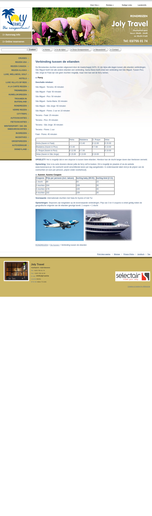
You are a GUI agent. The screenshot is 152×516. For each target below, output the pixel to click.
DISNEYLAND (20, 149)
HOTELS (23, 78)
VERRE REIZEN (20, 110)
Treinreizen (20, 90)
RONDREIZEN (20, 106)
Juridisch (140, 254)
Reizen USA (21, 62)
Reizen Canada (19, 66)
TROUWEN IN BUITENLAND (20, 100)
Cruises (22, 58)
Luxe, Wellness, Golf (15, 74)
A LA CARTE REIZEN (17, 86)
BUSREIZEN (21, 133)
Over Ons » (94, 5)
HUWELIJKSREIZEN (18, 94)
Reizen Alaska (19, 70)
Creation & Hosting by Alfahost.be (139, 286)
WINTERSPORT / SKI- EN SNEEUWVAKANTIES (15, 127)
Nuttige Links (127, 5)
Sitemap (117, 254)
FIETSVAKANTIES (19, 122)
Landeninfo (142, 5)
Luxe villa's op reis (16, 82)
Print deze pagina (103, 254)
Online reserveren (14, 41)
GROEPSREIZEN (19, 141)
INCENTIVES (21, 137)
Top (148, 254)
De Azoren (55, 245)
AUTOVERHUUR (19, 145)
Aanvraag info (12, 34)
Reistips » (110, 5)
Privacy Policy (129, 254)
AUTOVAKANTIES (19, 118)
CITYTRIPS (22, 114)
